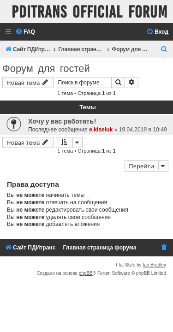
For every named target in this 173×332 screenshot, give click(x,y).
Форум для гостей (46, 68)
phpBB (86, 273)
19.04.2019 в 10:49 (143, 129)
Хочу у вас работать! (62, 121)
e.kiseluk (101, 129)
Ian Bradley (154, 264)
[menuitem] (25, 32)
